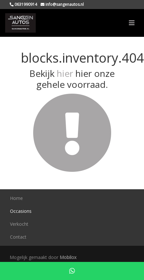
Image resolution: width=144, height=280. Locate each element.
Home (16, 198)
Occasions (21, 211)
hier (65, 73)
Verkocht (19, 224)
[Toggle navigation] (132, 23)
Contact (18, 237)
